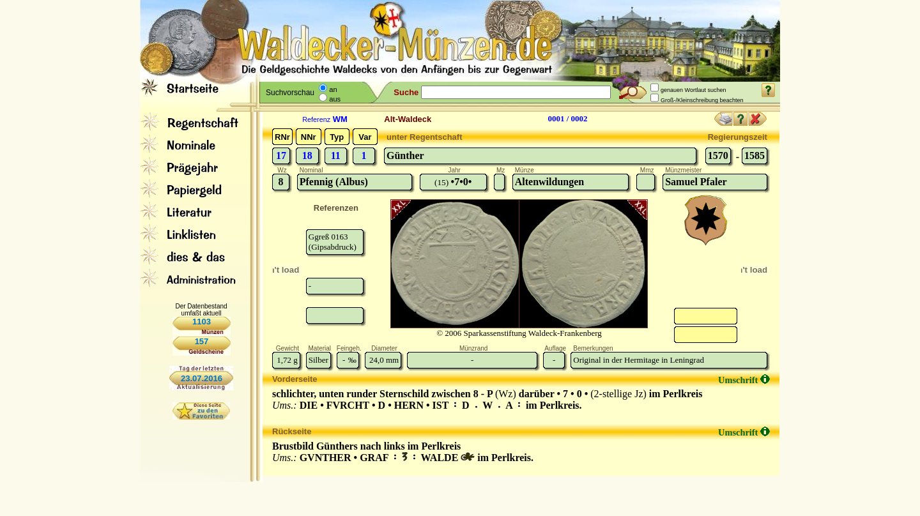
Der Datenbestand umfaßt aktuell (201, 310)
